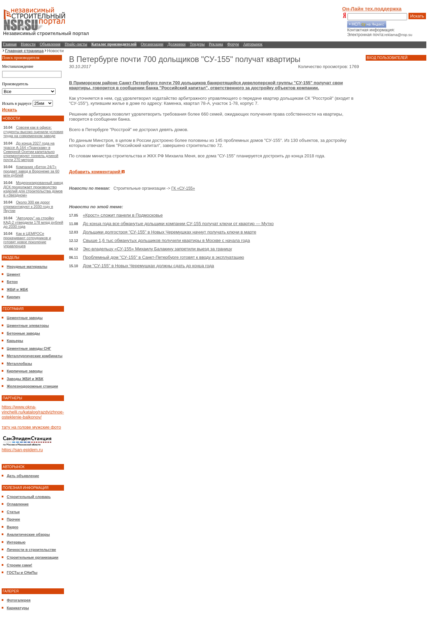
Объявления (50, 44)
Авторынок (252, 44)
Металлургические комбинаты (34, 356)
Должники (177, 44)
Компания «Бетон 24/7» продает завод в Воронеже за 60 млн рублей (31, 171)
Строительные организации (32, 557)
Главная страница (24, 50)
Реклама (216, 44)
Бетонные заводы (23, 333)
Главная (10, 44)
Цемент (13, 274)
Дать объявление (23, 476)
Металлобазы (19, 364)
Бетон (12, 282)
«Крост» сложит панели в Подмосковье (123, 215)
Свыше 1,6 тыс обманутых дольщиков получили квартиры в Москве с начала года (166, 240)
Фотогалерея (19, 600)
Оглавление (18, 504)
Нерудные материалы (27, 267)
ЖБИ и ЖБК (17, 289)
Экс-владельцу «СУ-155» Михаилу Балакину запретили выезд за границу (157, 248)
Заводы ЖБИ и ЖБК (25, 379)
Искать (417, 16)
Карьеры (15, 341)
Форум (233, 44)
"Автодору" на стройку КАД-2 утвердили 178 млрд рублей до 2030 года (33, 222)
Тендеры (197, 44)
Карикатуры (18, 608)
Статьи (13, 512)
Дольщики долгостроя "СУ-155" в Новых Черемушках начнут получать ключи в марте (169, 232)
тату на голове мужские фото (31, 427)
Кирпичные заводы (24, 371)
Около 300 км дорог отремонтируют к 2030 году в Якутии (28, 206)
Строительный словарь (29, 497)
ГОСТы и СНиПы (22, 572)
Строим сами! (19, 565)
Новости (28, 44)
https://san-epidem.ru (22, 449)
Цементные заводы (25, 318)
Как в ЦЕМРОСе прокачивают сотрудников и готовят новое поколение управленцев (27, 240)
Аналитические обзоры (28, 534)
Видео (13, 527)
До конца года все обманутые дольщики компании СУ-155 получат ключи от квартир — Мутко (178, 223)
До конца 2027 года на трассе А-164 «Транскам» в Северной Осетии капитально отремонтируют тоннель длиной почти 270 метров (30, 151)
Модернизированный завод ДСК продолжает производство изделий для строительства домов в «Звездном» (33, 189)
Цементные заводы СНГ (29, 348)
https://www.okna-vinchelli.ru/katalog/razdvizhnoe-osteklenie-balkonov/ (33, 412)
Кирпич (13, 297)
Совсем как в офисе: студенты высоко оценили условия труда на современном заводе (33, 131)
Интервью (16, 542)
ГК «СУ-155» (183, 188)
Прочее (13, 519)
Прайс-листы (76, 44)
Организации (152, 44)
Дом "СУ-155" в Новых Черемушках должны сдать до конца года (148, 265)
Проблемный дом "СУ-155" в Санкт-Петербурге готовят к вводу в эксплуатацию (163, 257)
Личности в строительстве (31, 550)
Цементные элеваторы (28, 325)
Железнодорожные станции (32, 386)
